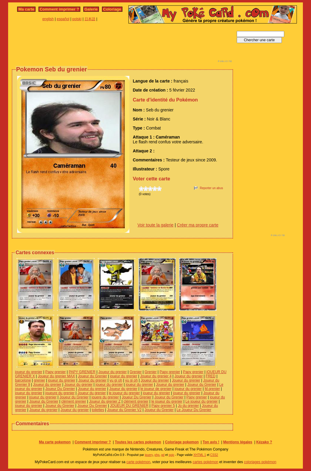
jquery (149, 455)
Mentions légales (237, 442)
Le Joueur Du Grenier (194, 410)
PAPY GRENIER (82, 372)
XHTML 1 (199, 455)
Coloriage (112, 9)
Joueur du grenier (112, 372)
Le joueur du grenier (201, 401)
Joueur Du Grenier (60, 389)
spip (171, 455)
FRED (211, 376)
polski (77, 19)
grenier (39, 380)
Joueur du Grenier (92, 376)
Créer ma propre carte (197, 225)
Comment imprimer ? (59, 9)
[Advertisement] (122, 44)
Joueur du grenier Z (105, 401)
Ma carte (26, 9)
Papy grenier (55, 372)
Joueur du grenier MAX (56, 376)
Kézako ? (264, 442)
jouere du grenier (105, 397)
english (48, 19)
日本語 (90, 19)
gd (163, 455)
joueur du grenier (28, 372)
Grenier (136, 372)
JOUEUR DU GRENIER (129, 406)
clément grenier (73, 401)
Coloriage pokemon (182, 442)
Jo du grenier (188, 406)
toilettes (98, 410)
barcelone (23, 380)
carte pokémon (138, 462)
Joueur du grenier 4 (155, 376)
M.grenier (212, 389)
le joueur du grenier (124, 393)
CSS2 (214, 455)
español (63, 19)
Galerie (91, 9)
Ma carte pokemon (54, 442)
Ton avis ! (211, 442)
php (156, 455)
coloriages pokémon (260, 462)
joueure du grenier (60, 393)
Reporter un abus (211, 188)
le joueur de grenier (155, 389)
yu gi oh (115, 380)
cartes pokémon (205, 462)
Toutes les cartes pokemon (138, 442)
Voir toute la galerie (155, 225)
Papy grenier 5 (163, 406)
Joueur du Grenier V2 (124, 410)
